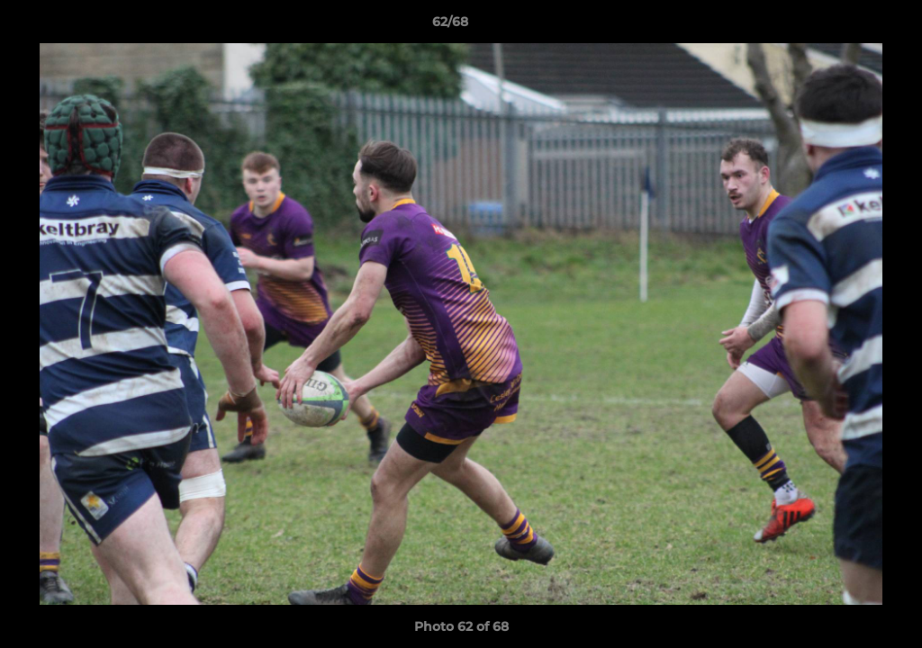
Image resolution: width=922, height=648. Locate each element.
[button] (846, 26)
